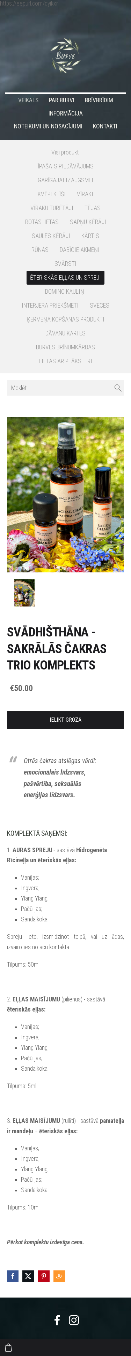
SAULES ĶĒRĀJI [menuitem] (51, 235)
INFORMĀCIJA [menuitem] (66, 113)
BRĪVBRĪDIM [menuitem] (99, 100)
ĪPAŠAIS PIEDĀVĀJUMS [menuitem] (66, 166)
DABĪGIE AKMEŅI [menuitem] (80, 249)
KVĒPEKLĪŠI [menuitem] (52, 194)
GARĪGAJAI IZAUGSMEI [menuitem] (65, 180)
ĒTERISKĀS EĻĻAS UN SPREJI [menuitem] (65, 277)
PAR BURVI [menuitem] (61, 100)
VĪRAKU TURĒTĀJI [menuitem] (51, 208)
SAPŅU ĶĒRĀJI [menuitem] (88, 222)
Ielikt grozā (65, 719)
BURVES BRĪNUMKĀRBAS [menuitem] (65, 347)
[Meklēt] (65, 388)
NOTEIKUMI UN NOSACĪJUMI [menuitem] (48, 126)
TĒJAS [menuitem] (93, 208)
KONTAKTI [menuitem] (105, 126)
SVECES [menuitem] (99, 305)
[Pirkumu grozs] (8, 1347)
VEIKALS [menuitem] (28, 100)
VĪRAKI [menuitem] (85, 194)
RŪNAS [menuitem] (40, 249)
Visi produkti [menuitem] (65, 152)
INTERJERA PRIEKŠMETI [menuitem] (50, 305)
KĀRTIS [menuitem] (90, 235)
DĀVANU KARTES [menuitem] (65, 333)
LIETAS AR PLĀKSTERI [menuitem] (65, 361)
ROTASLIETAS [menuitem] (42, 222)
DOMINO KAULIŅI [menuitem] (65, 291)
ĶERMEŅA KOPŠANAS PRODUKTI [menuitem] (65, 319)
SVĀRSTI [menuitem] (65, 263)
